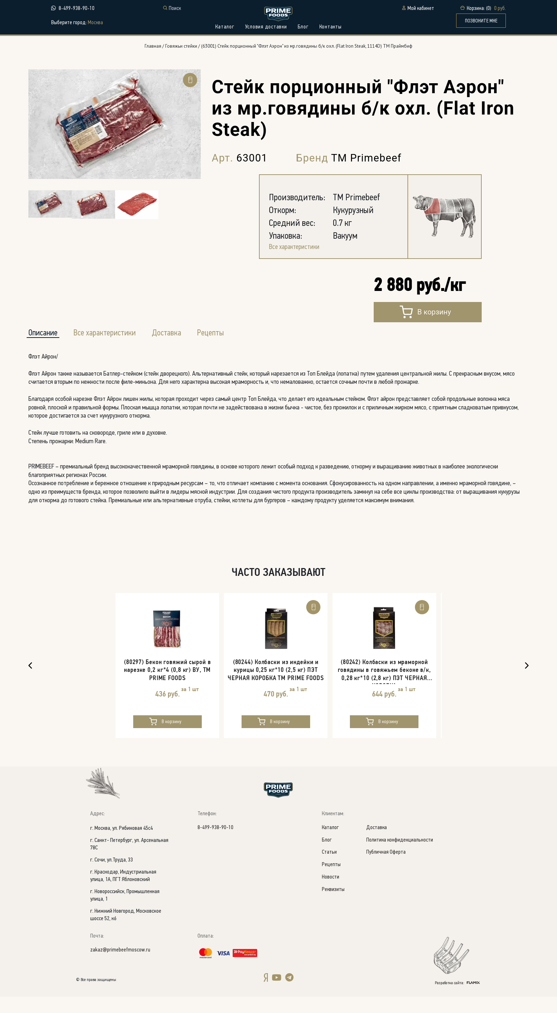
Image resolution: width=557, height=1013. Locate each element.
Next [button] (527, 680)
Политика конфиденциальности (402, 857)
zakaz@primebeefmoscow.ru (120, 966)
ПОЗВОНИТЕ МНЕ (481, 21)
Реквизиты (334, 908)
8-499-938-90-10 (76, 8)
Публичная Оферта (387, 869)
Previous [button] (30, 680)
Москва (95, 23)
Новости (331, 895)
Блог (303, 27)
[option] (114, 134)
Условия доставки (266, 27)
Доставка (377, 844)
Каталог (224, 27)
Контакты (330, 27)
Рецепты (228, 344)
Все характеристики (297, 257)
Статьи (329, 869)
